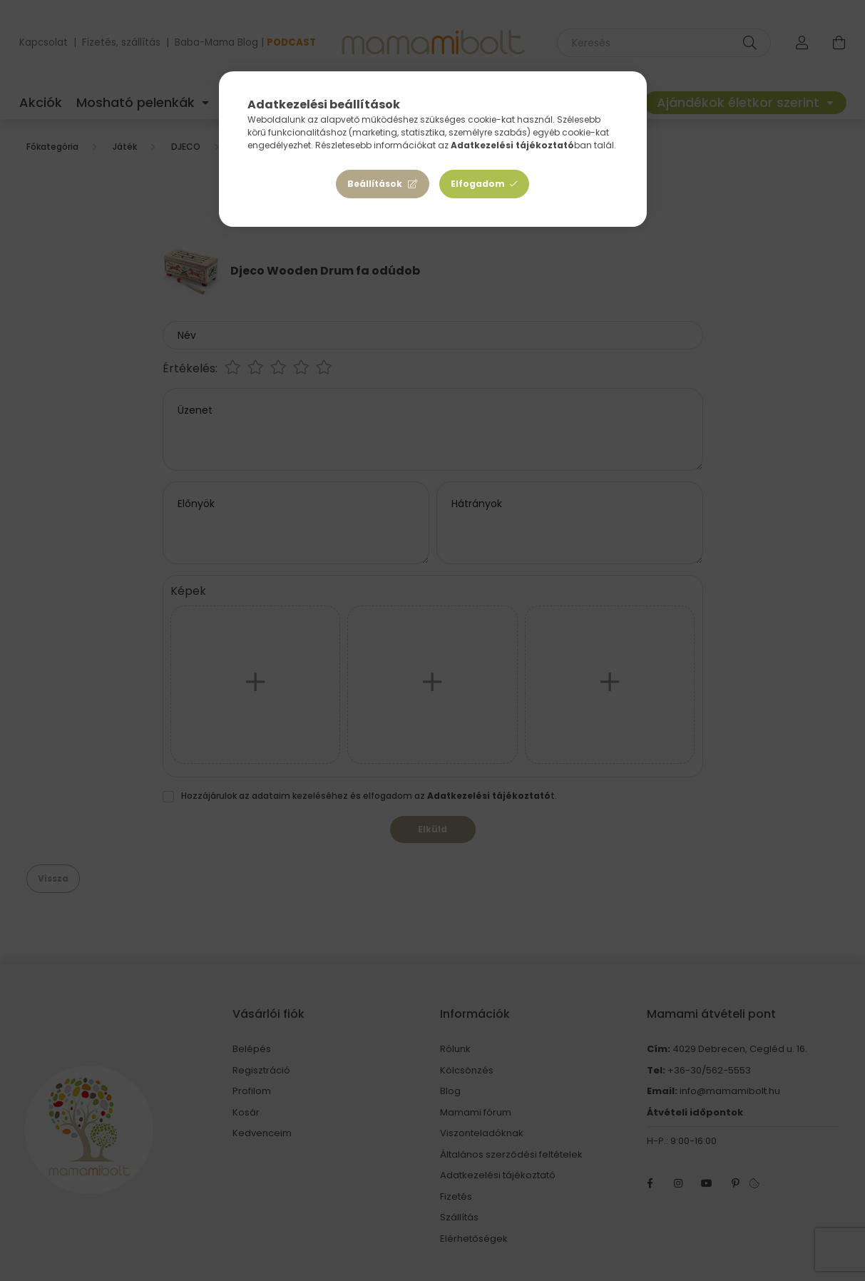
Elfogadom (478, 184)
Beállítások (374, 184)
